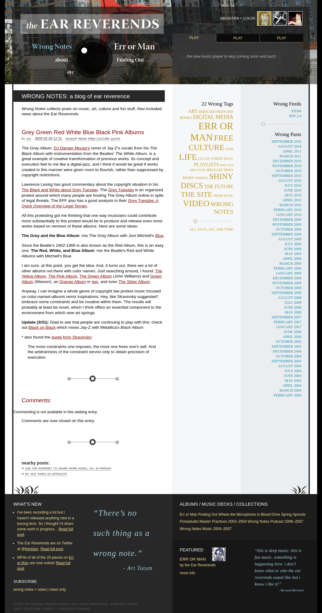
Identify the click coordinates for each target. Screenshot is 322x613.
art (193, 111)
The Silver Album (134, 281)
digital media (213, 117)
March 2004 (290, 390)
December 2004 (287, 351)
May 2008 (293, 312)
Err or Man (188, 514)
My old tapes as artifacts (46, 473)
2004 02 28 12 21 (48, 138)
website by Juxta (74, 608)
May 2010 (293, 195)
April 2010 (291, 200)
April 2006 (291, 337)
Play (194, 38)
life (188, 157)
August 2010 (289, 180)
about (28, 608)
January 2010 (288, 215)
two (95, 281)
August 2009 (289, 239)
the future (218, 186)
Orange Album (72, 281)
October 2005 (288, 341)
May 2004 (293, 380)
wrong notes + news (29, 589)
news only (57, 589)
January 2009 (288, 273)
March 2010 (290, 205)
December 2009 (287, 219)
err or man (211, 131)
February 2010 (287, 210)
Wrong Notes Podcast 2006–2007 (275, 521)
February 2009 (287, 268)
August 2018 (289, 146)
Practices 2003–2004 (229, 521)
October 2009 (288, 229)
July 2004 (293, 371)
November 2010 (286, 166)
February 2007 (287, 322)
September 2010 (286, 176)
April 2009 (291, 258)
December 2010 (287, 161)
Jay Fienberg (33, 604)
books (186, 118)
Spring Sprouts (293, 514)
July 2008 (293, 302)
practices (198, 170)
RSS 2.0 (295, 116)
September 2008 (286, 293)
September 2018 (286, 141)
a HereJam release (124, 604)
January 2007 (288, 327)
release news (220, 170)
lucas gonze (210, 159)
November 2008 (286, 283)
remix (82, 138)
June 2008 (292, 307)
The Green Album (96, 276)
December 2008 (287, 278)
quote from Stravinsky (71, 337)
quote (115, 138)
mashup (71, 138)
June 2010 (292, 190)
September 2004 (286, 361)
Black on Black (42, 327)
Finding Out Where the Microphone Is (229, 514)
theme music (223, 195)
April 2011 (291, 151)
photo (228, 158)
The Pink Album (62, 276)
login (37, 608)
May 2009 (293, 254)
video (196, 203)
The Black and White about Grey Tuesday (60, 190)
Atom (296, 111)
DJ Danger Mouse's (72, 148)
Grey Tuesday (121, 190)
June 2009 (292, 249)
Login (249, 18)
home (17, 608)
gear (229, 149)
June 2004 (292, 376)
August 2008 (289, 298)
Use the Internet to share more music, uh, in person (68, 468)
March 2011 (290, 156)
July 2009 (293, 244)
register (49, 608)
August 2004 (289, 366)
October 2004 (288, 356)
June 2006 (292, 332)
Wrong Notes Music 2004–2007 (206, 529)
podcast (226, 165)
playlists (206, 164)
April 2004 (291, 385)
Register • (230, 18)
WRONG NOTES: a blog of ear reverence (76, 96)
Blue (159, 235)
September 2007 (286, 317)
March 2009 (290, 263)
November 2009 (286, 224)
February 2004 (287, 395)
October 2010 (288, 171)
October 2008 (288, 288)
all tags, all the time (211, 229)
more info (187, 573)
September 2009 (286, 234)
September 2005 (286, 346)
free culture (98, 138)
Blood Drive (270, 514)
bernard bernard (216, 112)
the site (196, 194)
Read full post (52, 549)
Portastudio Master (195, 521)
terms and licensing (93, 604)
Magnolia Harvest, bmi (60, 604)
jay (29, 138)
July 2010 (293, 185)
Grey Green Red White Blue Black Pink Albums (83, 132)
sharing (201, 178)
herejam (31, 549)
